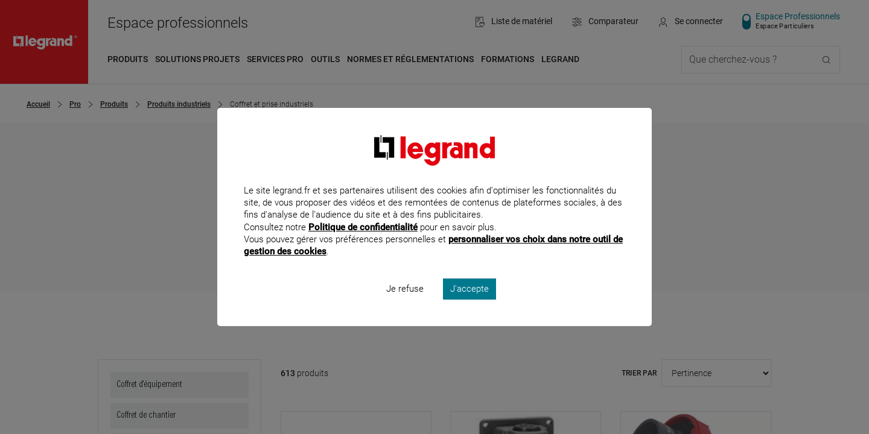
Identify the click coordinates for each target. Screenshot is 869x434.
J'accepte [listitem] (469, 305)
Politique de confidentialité (363, 242)
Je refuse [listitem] (405, 305)
